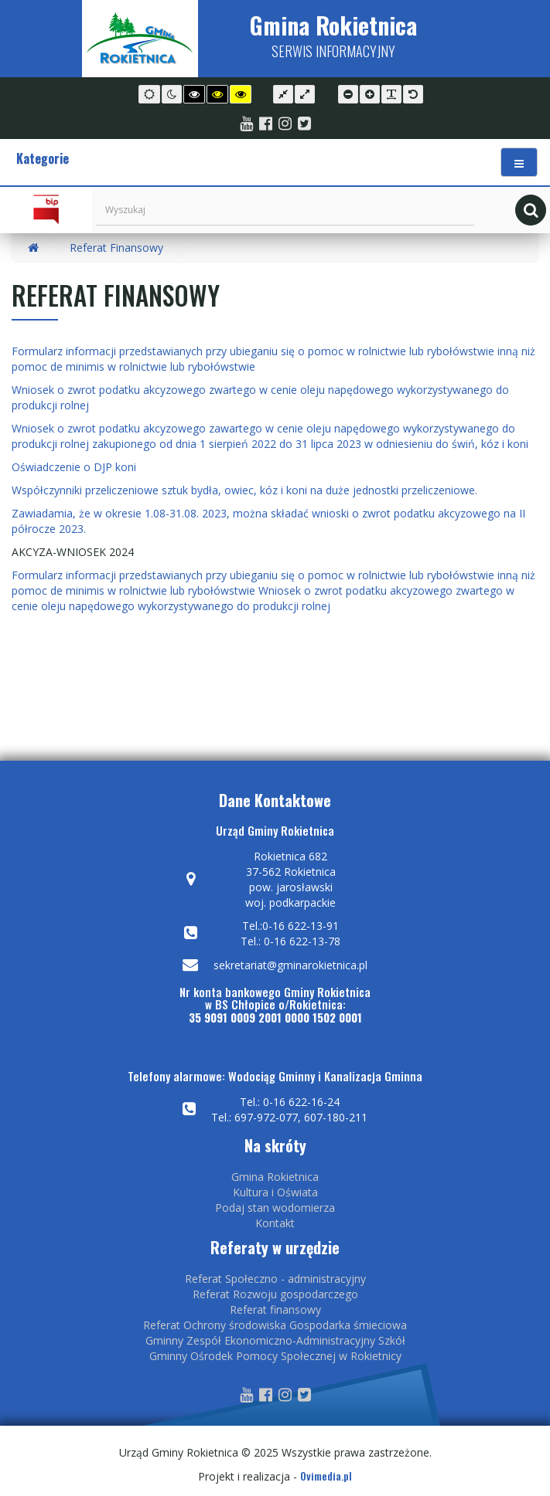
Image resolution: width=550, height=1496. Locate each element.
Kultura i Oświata (275, 1192)
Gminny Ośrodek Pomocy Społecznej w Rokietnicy (275, 1355)
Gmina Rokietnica (275, 1176)
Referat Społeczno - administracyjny (275, 1278)
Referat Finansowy (116, 247)
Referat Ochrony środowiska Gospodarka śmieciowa (275, 1325)
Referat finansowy (275, 1309)
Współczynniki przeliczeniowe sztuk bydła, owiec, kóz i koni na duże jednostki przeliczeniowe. (244, 490)
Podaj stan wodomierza (275, 1207)
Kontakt (275, 1223)
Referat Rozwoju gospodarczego (275, 1294)
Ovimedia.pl (326, 1475)
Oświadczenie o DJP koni (74, 467)
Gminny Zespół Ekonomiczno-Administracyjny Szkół (275, 1340)
